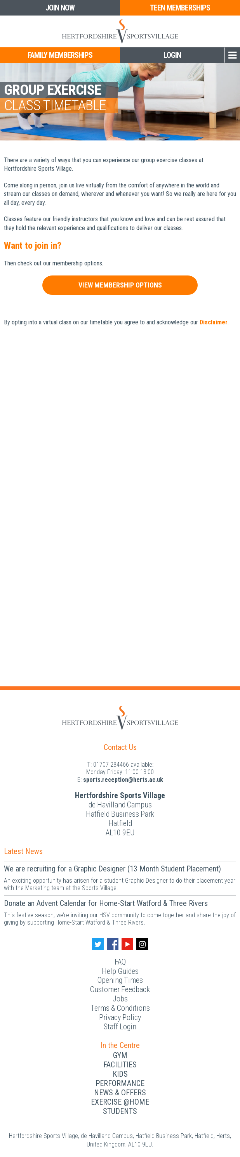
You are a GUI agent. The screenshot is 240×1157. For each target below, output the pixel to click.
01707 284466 (111, 764)
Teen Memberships (180, 7)
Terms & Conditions (120, 1008)
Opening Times (120, 980)
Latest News (23, 851)
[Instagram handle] (142, 944)
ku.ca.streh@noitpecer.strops (123, 779)
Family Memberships (60, 55)
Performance (120, 1083)
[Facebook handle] (112, 944)
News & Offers (120, 1092)
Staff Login (120, 1026)
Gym (120, 1055)
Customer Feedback (120, 989)
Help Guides (120, 971)
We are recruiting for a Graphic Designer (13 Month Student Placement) (112, 868)
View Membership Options (120, 285)
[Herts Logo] (120, 31)
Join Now (60, 7)
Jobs (120, 998)
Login (172, 55)
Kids (120, 1074)
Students (120, 1111)
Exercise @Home (120, 1102)
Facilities (120, 1064)
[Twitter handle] (98, 944)
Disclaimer (214, 322)
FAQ (120, 961)
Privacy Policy (120, 1017)
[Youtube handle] (127, 944)
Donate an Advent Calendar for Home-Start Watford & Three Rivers (106, 903)
